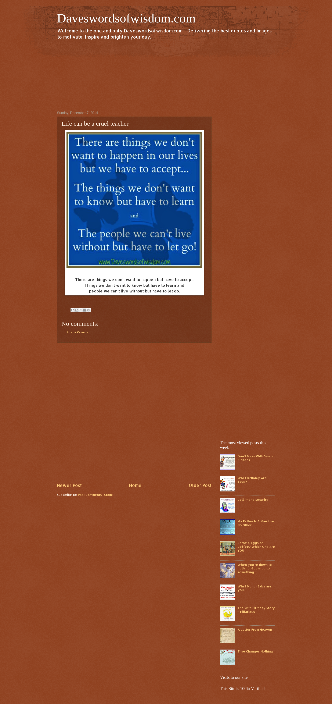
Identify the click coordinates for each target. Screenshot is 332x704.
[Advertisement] (166, 75)
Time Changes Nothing (255, 651)
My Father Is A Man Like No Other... (256, 523)
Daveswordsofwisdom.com (126, 18)
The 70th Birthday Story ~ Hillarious (256, 610)
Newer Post (69, 485)
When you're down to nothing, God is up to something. (255, 568)
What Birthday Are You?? (252, 480)
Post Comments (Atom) (95, 495)
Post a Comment (79, 332)
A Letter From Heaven (255, 629)
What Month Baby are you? (254, 588)
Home (135, 485)
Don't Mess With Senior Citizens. (256, 458)
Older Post (200, 485)
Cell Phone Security (253, 500)
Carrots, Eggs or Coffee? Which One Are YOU (256, 546)
